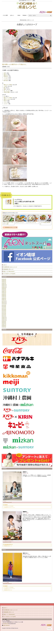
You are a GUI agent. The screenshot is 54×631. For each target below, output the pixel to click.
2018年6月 (4, 292)
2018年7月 (4, 291)
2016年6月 (4, 325)
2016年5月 (4, 327)
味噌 (5, 89)
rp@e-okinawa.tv (6, 625)
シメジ (5, 102)
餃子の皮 (6, 80)
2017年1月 (4, 316)
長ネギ (5, 74)
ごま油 (5, 86)
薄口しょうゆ (7, 99)
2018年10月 (4, 287)
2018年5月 (4, 294)
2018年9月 (4, 288)
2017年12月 (4, 301)
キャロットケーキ (32, 222)
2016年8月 (4, 322)
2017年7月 (4, 307)
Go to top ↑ (49, 628)
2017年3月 (4, 313)
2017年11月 (4, 302)
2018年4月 (4, 295)
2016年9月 (4, 321)
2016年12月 (4, 317)
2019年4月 (4, 279)
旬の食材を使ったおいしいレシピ (10, 267)
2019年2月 (4, 282)
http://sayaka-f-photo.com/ (7, 583)
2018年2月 (4, 298)
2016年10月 (4, 320)
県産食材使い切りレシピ (10, 227)
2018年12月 (4, 284)
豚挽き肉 (6, 76)
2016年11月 (4, 318)
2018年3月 (4, 297)
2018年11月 (4, 286)
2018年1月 (4, 299)
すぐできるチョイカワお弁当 (9, 273)
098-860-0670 (5, 623)
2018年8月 (4, 290)
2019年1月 (4, 283)
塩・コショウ (7, 90)
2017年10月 (4, 303)
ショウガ (6, 79)
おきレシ (12, 15)
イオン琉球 (5, 15)
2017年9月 (4, 305)
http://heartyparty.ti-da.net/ (7, 502)
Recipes (24, 15)
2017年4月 (4, 311)
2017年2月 (4, 314)
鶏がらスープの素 (8, 84)
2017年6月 (4, 309)
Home (19, 15)
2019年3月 (4, 280)
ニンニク (6, 77)
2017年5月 (4, 310)
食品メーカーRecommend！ (9, 271)
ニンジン (6, 103)
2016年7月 (4, 324)
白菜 (5, 73)
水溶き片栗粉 (7, 92)
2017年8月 (4, 306)
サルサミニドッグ (20, 222)
